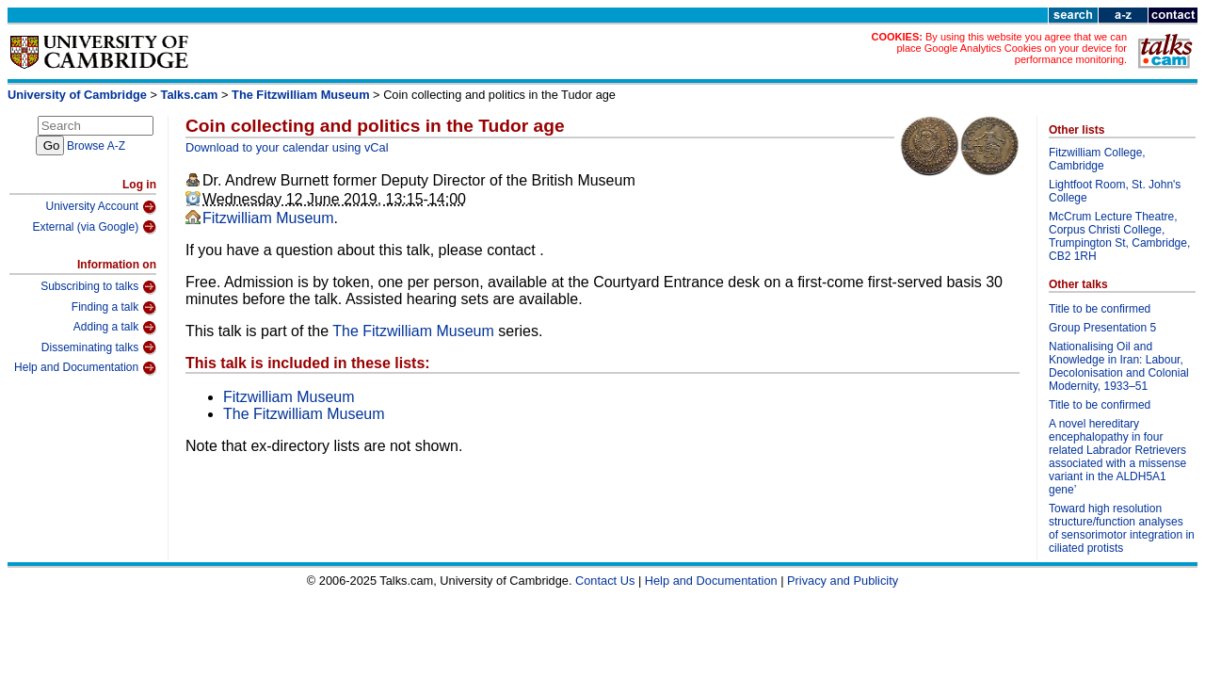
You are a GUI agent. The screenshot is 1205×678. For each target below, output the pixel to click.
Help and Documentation (85, 368)
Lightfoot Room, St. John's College (1115, 191)
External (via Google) (94, 226)
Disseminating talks (98, 347)
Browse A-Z (96, 146)
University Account (100, 207)
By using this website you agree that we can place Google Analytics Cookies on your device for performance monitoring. (1011, 48)
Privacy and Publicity (842, 580)
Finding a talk (114, 307)
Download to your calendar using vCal (287, 147)
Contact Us (605, 580)
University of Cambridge (77, 95)
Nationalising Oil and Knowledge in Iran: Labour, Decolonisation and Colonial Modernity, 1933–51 (1119, 366)
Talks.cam (189, 95)
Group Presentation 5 (1102, 327)
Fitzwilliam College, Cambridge (1097, 159)
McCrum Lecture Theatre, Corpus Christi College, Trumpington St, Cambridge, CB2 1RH (1119, 236)
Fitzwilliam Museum (268, 218)
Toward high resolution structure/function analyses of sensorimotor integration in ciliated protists (1122, 528)
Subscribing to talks (98, 287)
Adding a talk (114, 327)
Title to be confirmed (1099, 308)
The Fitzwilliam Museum (300, 95)
